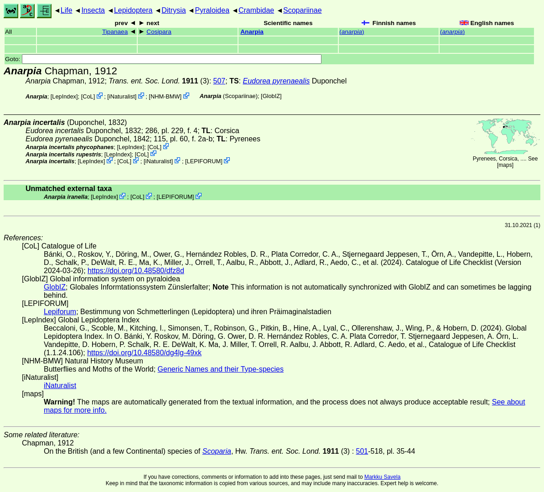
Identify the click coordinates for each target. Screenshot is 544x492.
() (351, 31)
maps (505, 165)
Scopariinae (302, 10)
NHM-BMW (165, 96)
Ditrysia (173, 10)
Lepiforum (60, 312)
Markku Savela (382, 477)
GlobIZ (271, 96)
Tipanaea (115, 31)
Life (67, 10)
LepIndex (64, 96)
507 (219, 81)
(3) (159, 81)
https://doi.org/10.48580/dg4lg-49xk (144, 353)
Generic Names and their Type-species (221, 369)
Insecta (93, 10)
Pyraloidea (212, 10)
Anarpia (252, 31)
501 (362, 451)
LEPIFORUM (204, 161)
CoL (88, 96)
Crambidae (256, 10)
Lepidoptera (133, 10)
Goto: (163, 59)
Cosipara (158, 31)
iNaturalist (122, 96)
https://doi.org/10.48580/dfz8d (136, 270)
